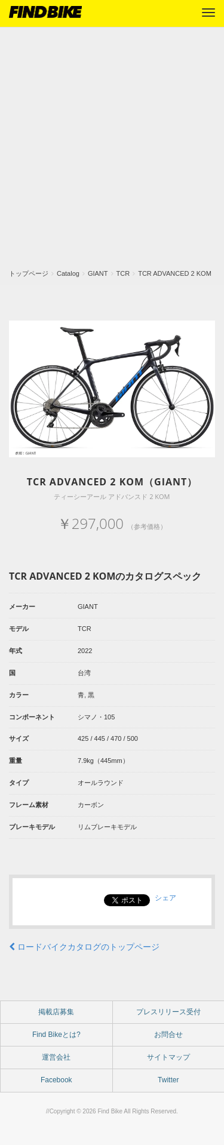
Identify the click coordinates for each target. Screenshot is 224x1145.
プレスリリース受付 (168, 1012)
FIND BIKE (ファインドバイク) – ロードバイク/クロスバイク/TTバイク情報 (45, 12)
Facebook (56, 1080)
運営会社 (56, 1057)
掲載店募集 (56, 1012)
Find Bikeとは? (56, 1034)
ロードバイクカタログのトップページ (84, 947)
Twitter (168, 1080)
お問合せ (168, 1034)
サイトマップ (168, 1057)
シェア (165, 898)
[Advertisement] (112, 151)
